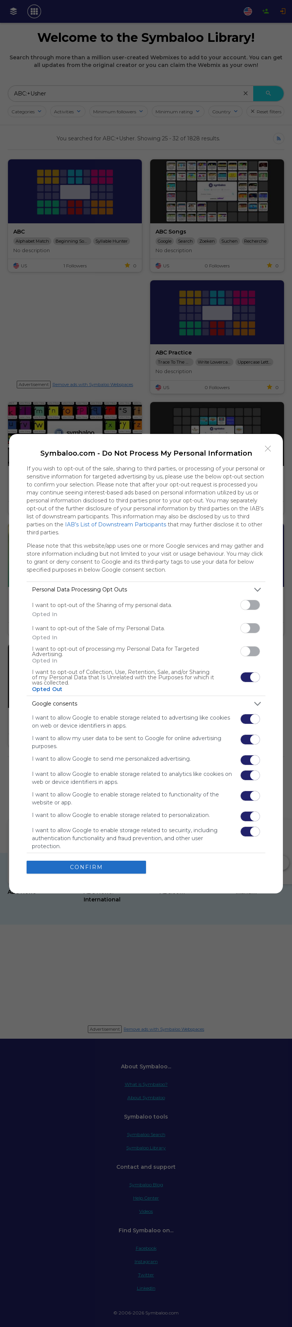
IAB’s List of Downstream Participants (115, 524)
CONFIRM (86, 867)
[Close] (268, 449)
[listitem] (146, 590)
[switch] (250, 605)
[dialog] (146, 663)
